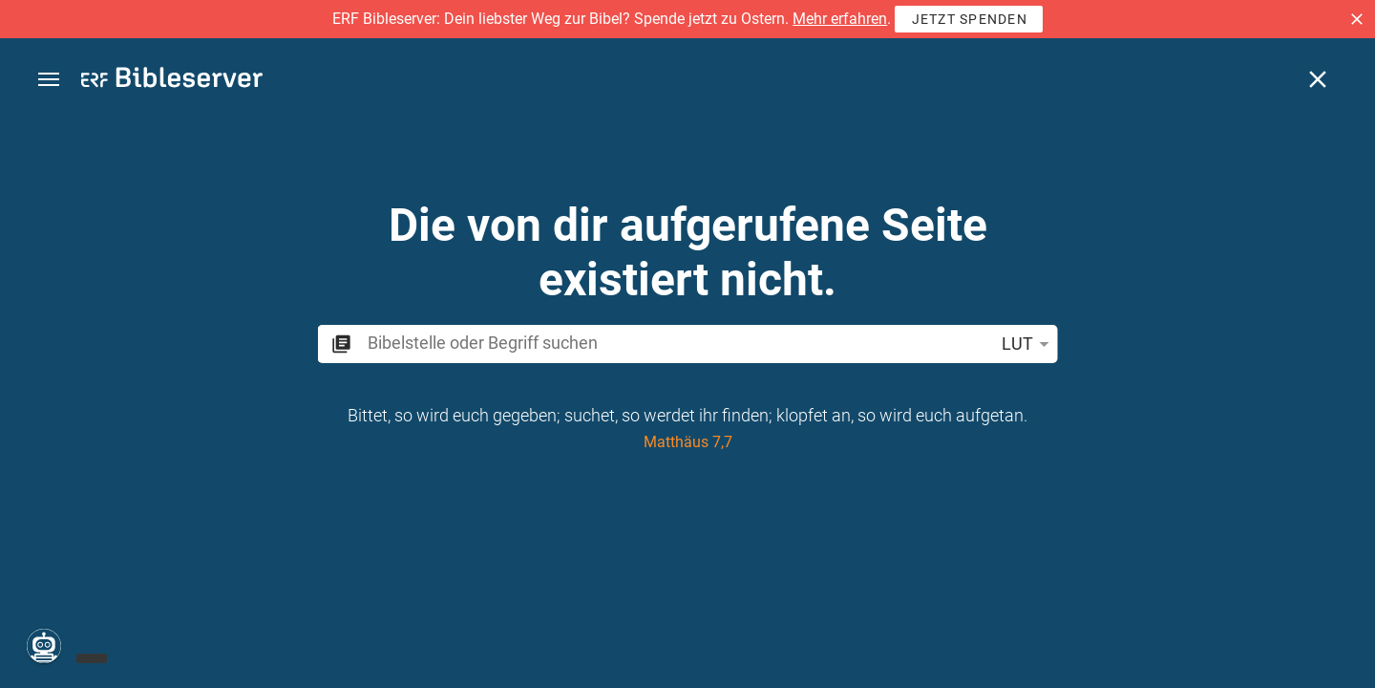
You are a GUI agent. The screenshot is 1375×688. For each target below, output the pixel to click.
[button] (1356, 19)
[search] (676, 343)
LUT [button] (1029, 344)
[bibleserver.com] (172, 80)
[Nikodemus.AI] (44, 646)
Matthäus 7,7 (688, 442)
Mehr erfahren (840, 19)
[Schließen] (1318, 79)
